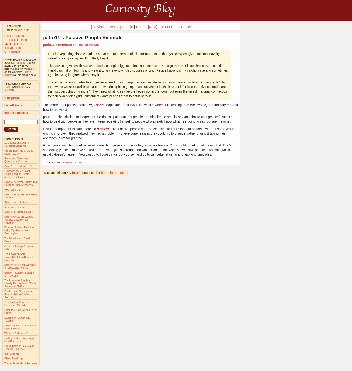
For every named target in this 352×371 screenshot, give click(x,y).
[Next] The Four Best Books (169, 27)
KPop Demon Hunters (15, 202)
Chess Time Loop (13, 358)
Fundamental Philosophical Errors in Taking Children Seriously (18, 294)
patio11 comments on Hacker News (70, 45)
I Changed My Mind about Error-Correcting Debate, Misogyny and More (17, 174)
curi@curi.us (21, 30)
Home (140, 27)
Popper (21, 86)
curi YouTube (12, 47)
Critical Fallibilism (15, 36)
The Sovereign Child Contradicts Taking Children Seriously (18, 257)
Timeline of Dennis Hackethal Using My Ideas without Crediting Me (19, 230)
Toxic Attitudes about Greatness (20, 363)
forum (76, 173)
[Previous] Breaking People (112, 27)
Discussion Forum (15, 40)
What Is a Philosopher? (16, 333)
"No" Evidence (11, 354)
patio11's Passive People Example (83, 37)
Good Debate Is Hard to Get (19, 166)
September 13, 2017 (72, 162)
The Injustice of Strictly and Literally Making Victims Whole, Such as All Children (20, 283)
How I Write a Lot (13, 189)
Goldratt (9, 89)
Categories (11, 98)
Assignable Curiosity (15, 207)
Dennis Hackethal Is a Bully (18, 212)
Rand (7, 86)
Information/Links (16, 112)
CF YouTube (12, 51)
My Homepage (13, 43)
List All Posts (13, 105)
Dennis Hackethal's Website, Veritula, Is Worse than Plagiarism (19, 219)
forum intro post (112, 173)
